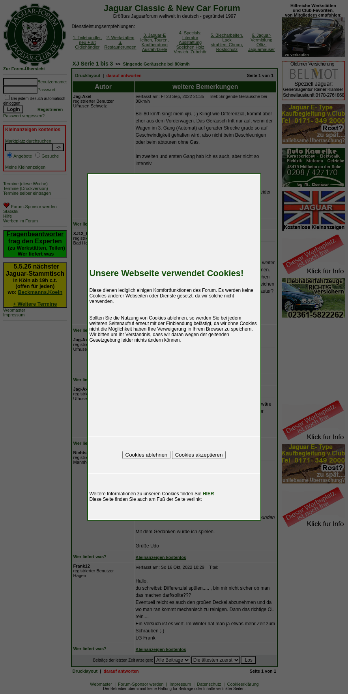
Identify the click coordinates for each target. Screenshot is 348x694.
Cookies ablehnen (146, 455)
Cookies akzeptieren (199, 455)
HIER (208, 494)
